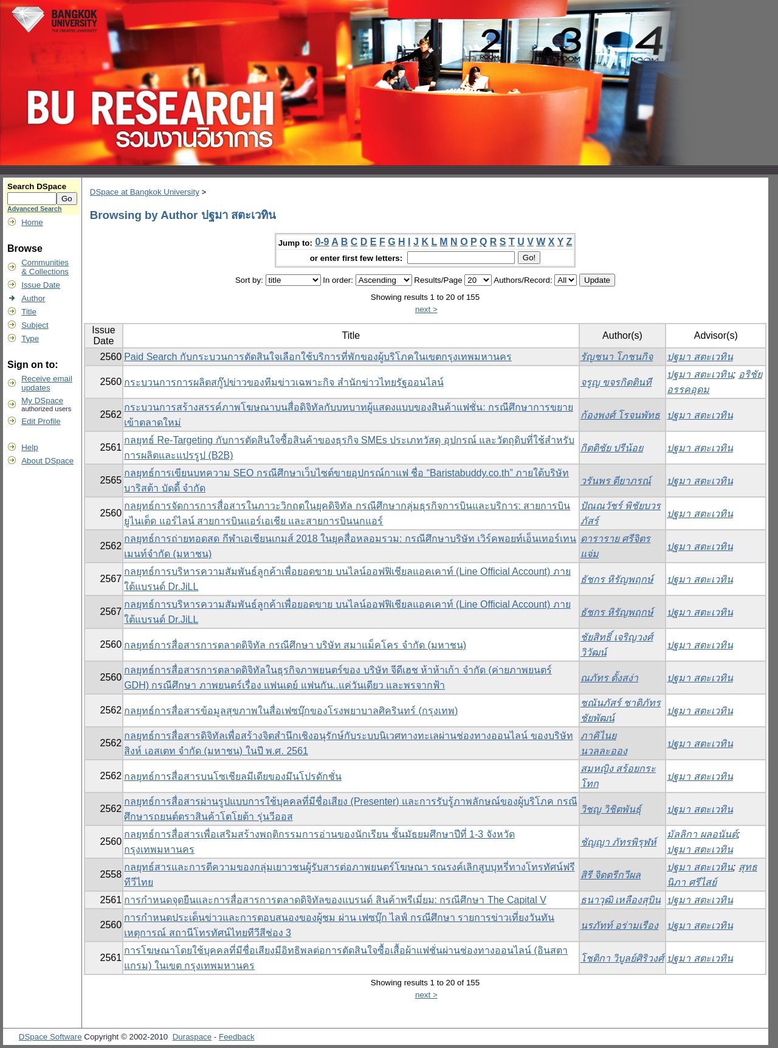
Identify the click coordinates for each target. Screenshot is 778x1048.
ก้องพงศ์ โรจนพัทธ (620, 415)
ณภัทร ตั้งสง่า (609, 678)
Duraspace (192, 1036)
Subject (34, 325)
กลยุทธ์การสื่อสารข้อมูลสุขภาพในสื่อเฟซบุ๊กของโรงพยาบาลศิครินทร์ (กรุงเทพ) (291, 711)
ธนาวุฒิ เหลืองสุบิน (620, 900)
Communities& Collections (45, 267)
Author (33, 298)
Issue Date (40, 285)
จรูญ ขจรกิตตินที (616, 382)
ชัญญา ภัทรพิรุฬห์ (618, 842)
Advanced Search (34, 208)
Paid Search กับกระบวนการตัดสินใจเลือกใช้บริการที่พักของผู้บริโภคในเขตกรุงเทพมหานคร (318, 357)
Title (28, 311)
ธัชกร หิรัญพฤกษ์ (616, 579)
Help (29, 447)
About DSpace (47, 460)
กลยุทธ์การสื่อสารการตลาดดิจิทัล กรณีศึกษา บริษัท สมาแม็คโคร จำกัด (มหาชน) (295, 645)
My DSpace (42, 400)
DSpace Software (50, 1036)
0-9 (322, 242)
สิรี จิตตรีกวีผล (610, 875)
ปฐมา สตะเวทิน (699, 357)
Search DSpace (36, 186)
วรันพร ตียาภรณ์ (615, 481)
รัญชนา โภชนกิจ (616, 357)
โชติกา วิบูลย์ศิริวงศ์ (622, 958)
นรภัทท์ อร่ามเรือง (619, 925)
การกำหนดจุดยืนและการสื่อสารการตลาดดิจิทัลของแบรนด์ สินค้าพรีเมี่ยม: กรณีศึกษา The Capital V (335, 900)
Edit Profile (40, 421)
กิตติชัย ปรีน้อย (611, 448)
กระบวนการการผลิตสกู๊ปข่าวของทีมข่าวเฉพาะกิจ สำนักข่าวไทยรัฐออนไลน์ (283, 382)
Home (32, 222)
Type (30, 338)
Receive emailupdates (46, 383)
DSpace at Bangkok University (144, 191)
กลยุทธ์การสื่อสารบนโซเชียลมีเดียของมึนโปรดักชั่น (233, 776)
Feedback (237, 1036)
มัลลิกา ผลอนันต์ (702, 834)
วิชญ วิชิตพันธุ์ (610, 809)
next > (426, 309)
